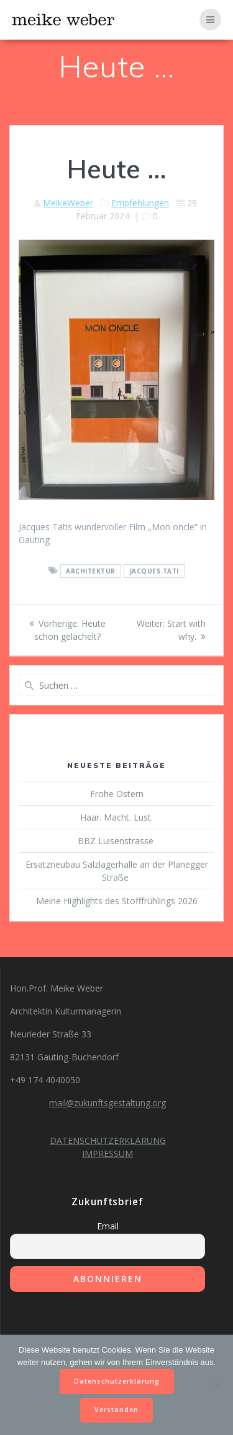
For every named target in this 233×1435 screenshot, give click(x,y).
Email (108, 1226)
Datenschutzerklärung (117, 1381)
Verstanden (116, 1409)
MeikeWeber (68, 203)
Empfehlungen (140, 203)
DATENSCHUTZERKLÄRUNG (108, 1140)
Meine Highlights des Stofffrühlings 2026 (117, 901)
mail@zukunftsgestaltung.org (107, 1103)
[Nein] (217, 1385)
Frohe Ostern (117, 794)
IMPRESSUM (107, 1153)
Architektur (91, 571)
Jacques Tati (154, 571)
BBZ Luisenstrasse (117, 841)
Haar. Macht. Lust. (116, 817)
